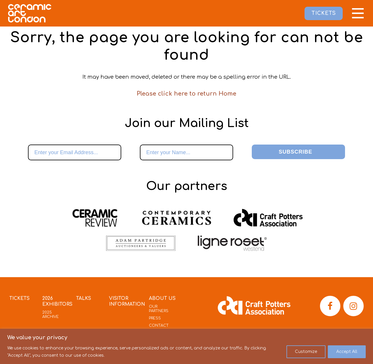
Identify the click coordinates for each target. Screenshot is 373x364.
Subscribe (295, 152)
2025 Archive (50, 314)
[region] (186, 346)
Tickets (19, 298)
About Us (162, 298)
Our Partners (159, 309)
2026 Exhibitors (57, 301)
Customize (306, 351)
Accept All (346, 351)
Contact (159, 325)
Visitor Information (127, 301)
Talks (84, 298)
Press (155, 318)
